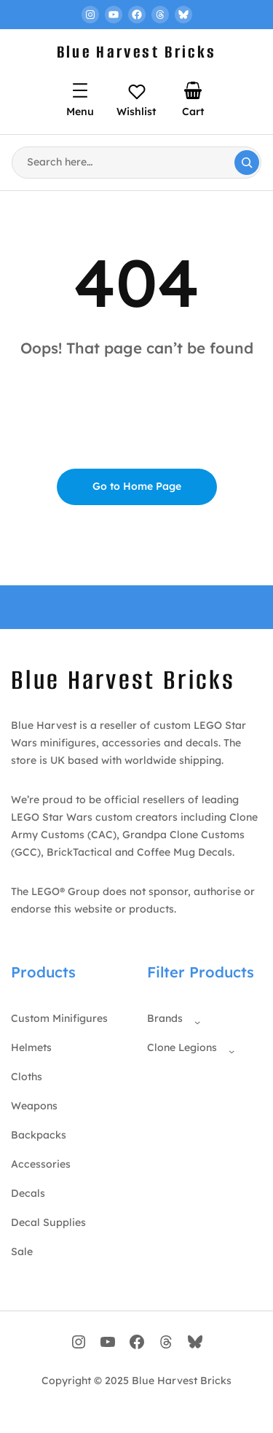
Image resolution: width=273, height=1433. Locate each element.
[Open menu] (80, 90)
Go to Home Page (136, 486)
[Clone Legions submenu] (228, 1048)
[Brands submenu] (194, 1019)
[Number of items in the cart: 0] (192, 90)
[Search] (246, 162)
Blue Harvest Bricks (137, 52)
